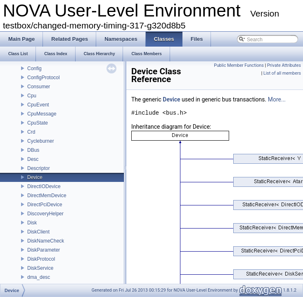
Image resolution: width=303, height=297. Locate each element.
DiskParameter (43, 250)
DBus (33, 150)
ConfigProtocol (43, 77)
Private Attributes (284, 65)
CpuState (37, 123)
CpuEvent (38, 105)
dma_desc (38, 277)
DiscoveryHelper (45, 214)
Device (35, 177)
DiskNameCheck (45, 241)
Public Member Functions (239, 65)
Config (34, 68)
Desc (32, 159)
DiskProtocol (41, 259)
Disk (32, 223)
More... (277, 99)
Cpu (31, 96)
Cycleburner (40, 141)
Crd (31, 132)
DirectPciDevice (44, 204)
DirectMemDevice (46, 195)
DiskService (40, 268)
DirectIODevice (44, 186)
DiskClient (38, 232)
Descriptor (38, 168)
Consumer (38, 87)
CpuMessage (42, 114)
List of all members (282, 73)
